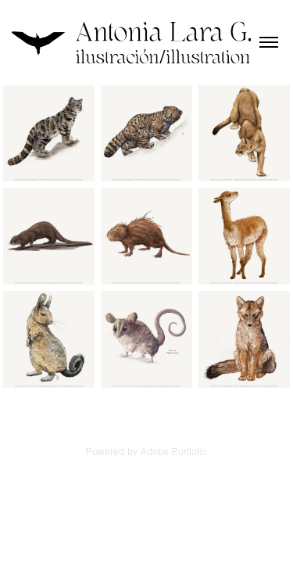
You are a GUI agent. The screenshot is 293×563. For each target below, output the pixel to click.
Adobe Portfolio (174, 451)
